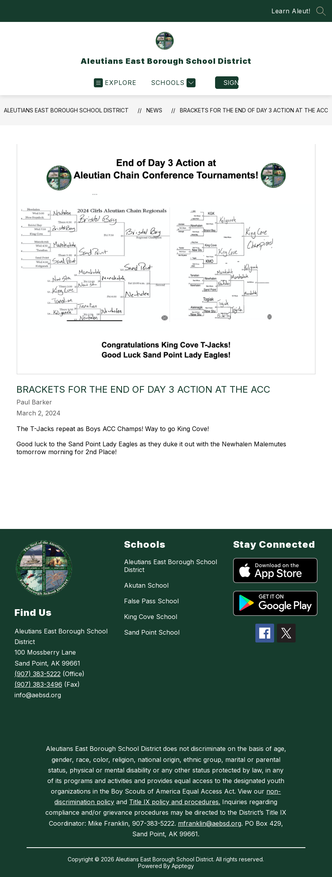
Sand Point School (151, 632)
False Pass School (151, 601)
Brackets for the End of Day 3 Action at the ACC (254, 110)
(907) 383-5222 (37, 674)
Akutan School (146, 585)
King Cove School (150, 617)
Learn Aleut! (290, 11)
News (154, 110)
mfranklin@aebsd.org (209, 823)
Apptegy (183, 866)
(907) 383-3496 (38, 684)
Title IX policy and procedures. (174, 802)
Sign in (231, 83)
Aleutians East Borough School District (66, 110)
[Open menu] (115, 83)
